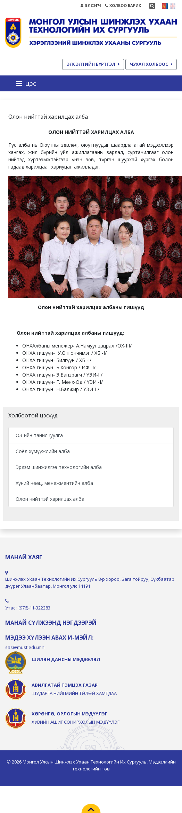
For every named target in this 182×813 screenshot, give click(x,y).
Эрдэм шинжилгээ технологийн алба (59, 467)
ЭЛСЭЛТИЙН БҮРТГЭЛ (93, 64)
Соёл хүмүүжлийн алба (43, 451)
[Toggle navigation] (28, 83)
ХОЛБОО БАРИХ (123, 5)
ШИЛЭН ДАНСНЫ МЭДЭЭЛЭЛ (66, 659)
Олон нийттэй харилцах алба (50, 499)
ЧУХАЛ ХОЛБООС (151, 64)
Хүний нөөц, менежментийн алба (54, 483)
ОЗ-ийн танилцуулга (39, 435)
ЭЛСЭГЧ (91, 5)
